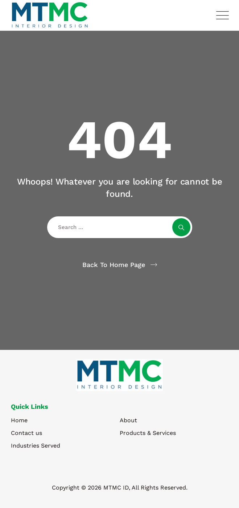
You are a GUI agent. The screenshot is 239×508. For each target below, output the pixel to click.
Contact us (26, 432)
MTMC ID (116, 487)
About (128, 420)
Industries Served (35, 445)
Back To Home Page (113, 264)
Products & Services (148, 432)
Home (19, 420)
